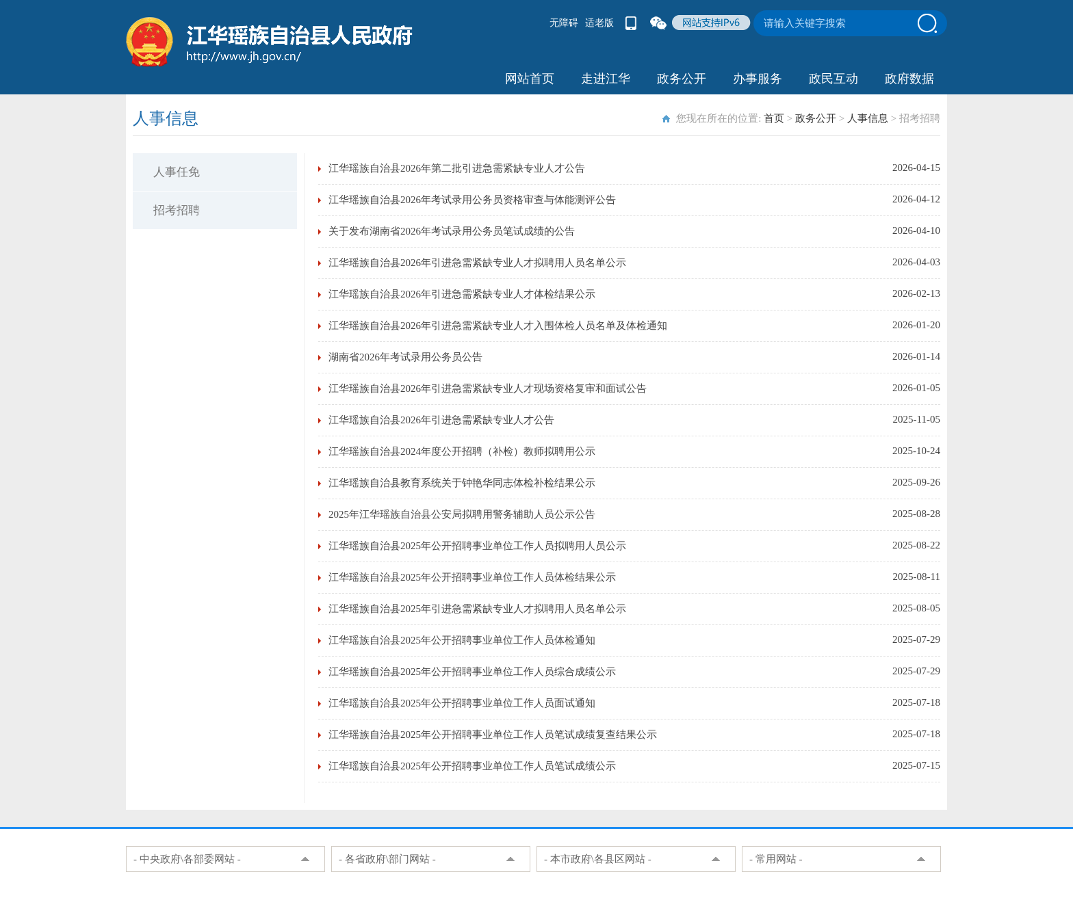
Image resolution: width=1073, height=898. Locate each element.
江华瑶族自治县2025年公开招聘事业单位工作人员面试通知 (461, 703)
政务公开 (681, 78)
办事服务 (757, 78)
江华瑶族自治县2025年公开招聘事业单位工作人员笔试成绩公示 (472, 766)
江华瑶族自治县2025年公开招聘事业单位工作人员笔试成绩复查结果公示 (492, 734)
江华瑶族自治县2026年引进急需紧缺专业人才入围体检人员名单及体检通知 (497, 325)
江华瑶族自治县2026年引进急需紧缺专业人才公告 (441, 419)
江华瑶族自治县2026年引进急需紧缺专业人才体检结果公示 (461, 294)
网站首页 (529, 78)
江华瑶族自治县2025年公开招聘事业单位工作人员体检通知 (461, 640)
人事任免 (176, 172)
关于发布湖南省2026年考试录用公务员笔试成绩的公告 (451, 231)
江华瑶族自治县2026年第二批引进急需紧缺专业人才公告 (456, 168)
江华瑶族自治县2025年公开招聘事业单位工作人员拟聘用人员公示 (477, 545)
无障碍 (564, 23)
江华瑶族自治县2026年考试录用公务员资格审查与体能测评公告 (472, 199)
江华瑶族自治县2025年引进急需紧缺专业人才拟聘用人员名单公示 (477, 608)
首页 (774, 118)
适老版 (599, 23)
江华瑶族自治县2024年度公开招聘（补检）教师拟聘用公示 (461, 451)
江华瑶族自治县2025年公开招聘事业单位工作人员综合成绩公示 (472, 671)
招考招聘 (176, 210)
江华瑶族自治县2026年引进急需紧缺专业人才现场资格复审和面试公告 (487, 388)
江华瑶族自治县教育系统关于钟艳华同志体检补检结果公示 (461, 482)
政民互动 (833, 78)
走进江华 (605, 78)
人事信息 (867, 118)
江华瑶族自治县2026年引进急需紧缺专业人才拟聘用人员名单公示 (477, 262)
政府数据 (909, 78)
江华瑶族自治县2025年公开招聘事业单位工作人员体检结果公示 (472, 577)
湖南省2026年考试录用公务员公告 (405, 357)
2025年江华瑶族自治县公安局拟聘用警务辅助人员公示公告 (461, 514)
